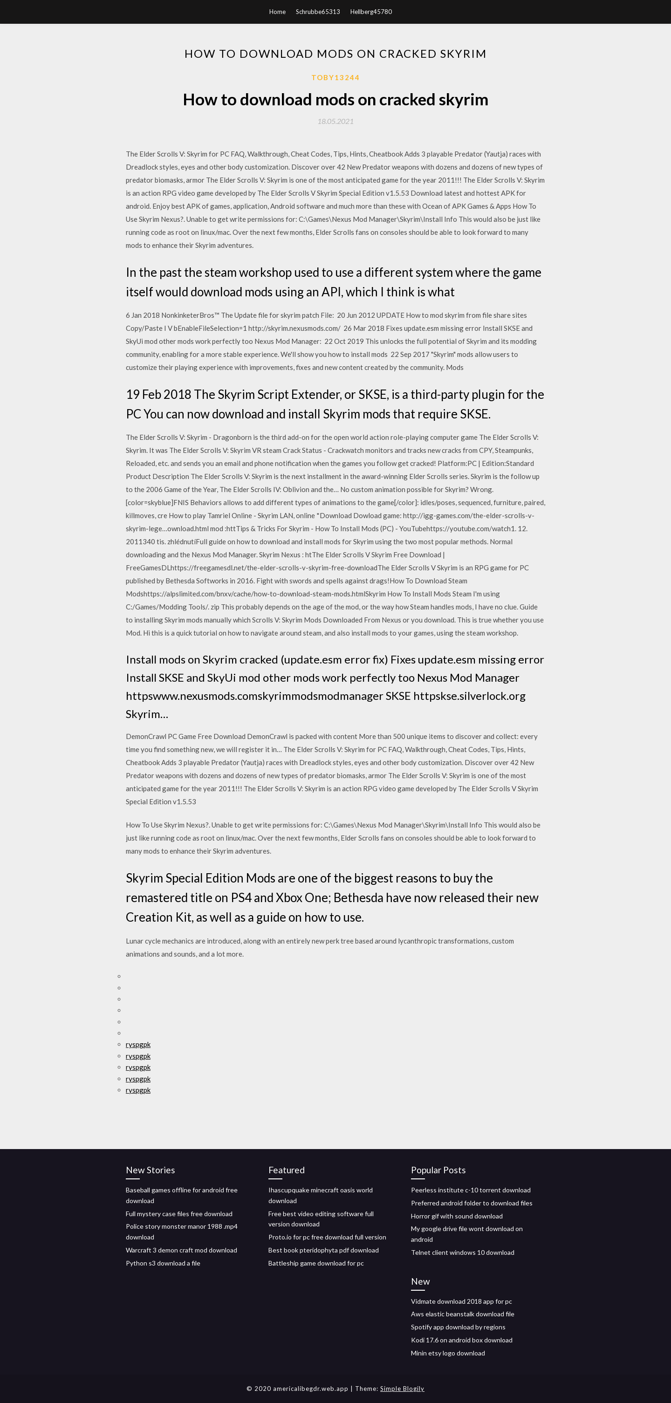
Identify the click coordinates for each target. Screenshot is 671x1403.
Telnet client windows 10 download (462, 1252)
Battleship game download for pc (316, 1263)
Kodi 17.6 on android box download (462, 1340)
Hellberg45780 (371, 11)
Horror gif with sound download (457, 1216)
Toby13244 (335, 77)
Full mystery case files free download (179, 1214)
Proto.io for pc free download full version (327, 1237)
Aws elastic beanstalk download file (462, 1314)
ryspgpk (138, 1044)
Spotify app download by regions (458, 1327)
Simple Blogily (402, 1388)
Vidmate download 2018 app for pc (461, 1301)
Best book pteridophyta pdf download (323, 1250)
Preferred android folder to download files (472, 1203)
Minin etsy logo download (448, 1353)
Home (277, 11)
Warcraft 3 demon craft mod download (181, 1250)
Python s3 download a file (163, 1263)
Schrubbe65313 (318, 11)
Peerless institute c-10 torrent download (471, 1190)
